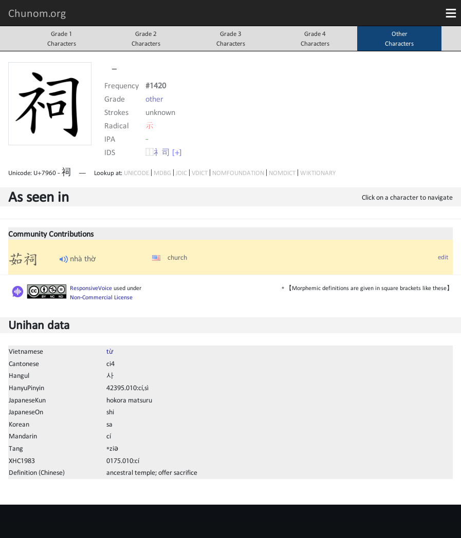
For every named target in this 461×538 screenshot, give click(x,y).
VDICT (200, 172)
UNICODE (136, 172)
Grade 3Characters (230, 38)
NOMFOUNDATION (238, 172)
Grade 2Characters (146, 38)
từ (109, 351)
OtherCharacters (399, 38)
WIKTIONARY (318, 172)
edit (443, 257)
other (154, 98)
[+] (177, 152)
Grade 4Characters (315, 38)
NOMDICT (282, 172)
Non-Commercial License (101, 297)
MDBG (162, 172)
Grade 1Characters (61, 38)
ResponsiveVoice (91, 288)
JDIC (181, 172)
